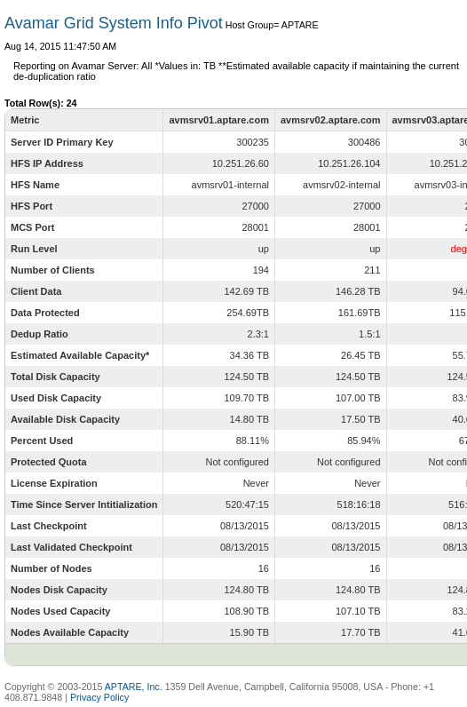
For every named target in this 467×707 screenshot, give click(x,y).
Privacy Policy (99, 697)
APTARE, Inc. (133, 686)
